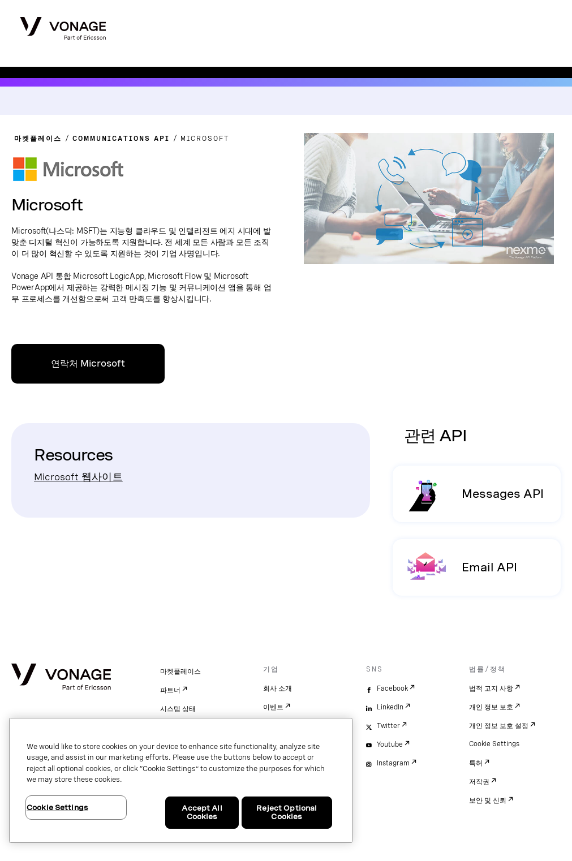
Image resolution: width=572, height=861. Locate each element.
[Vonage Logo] (63, 25)
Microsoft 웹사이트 (78, 477)
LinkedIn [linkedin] (390, 707)
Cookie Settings (494, 744)
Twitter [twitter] (388, 726)
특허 (476, 763)
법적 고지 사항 (491, 688)
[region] (180, 780)
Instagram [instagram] (393, 763)
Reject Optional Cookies (286, 812)
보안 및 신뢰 (487, 800)
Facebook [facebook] (392, 688)
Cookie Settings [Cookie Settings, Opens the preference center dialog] (57, 807)
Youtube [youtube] (390, 744)
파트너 (170, 690)
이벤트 (273, 707)
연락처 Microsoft (88, 363)
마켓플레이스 (180, 671)
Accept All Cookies (202, 812)
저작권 (479, 782)
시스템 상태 (178, 709)
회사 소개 (277, 688)
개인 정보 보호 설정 (498, 726)
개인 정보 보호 (491, 707)
